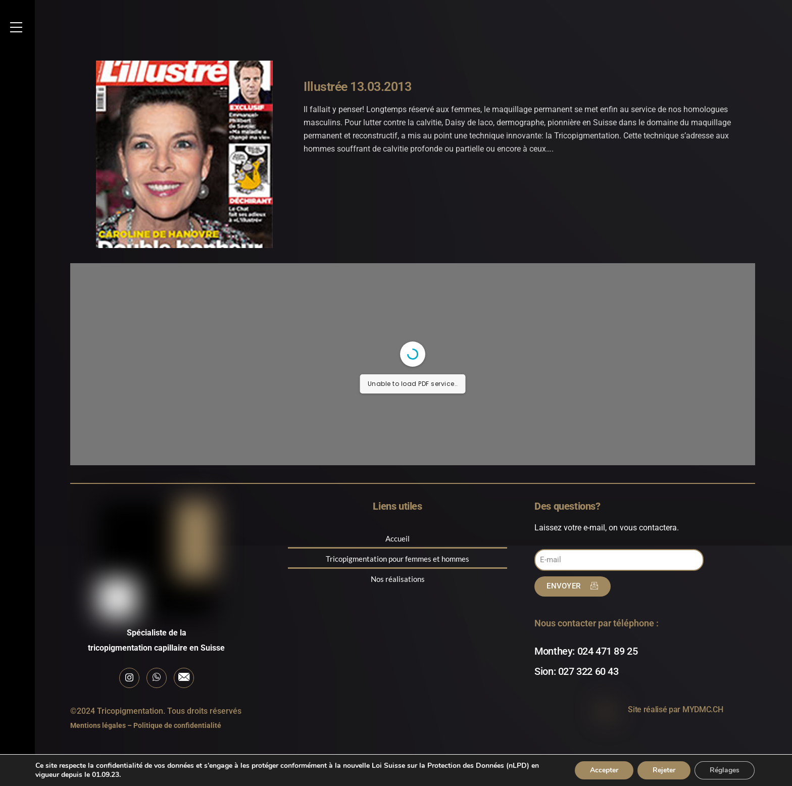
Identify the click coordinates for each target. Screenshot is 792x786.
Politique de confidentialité (177, 725)
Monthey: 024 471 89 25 (585, 651)
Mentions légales (98, 725)
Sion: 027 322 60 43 (576, 671)
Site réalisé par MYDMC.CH (675, 709)
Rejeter (664, 770)
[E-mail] (184, 678)
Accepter (604, 770)
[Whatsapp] (156, 678)
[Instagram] (129, 678)
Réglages (724, 770)
